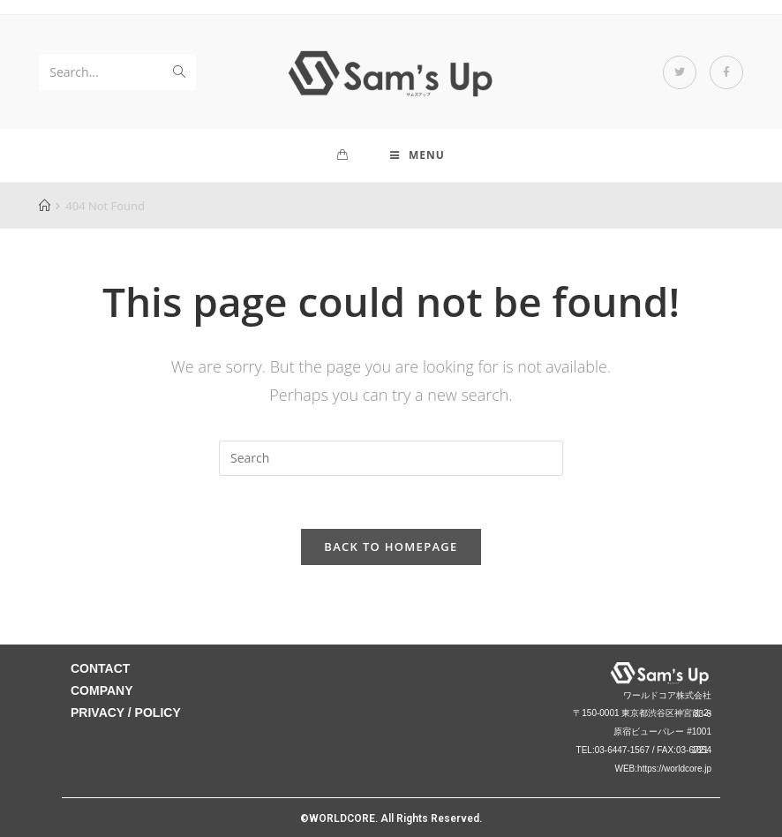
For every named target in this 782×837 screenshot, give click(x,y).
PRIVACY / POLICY (126, 712)
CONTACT (100, 668)
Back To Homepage (390, 546)
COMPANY (102, 690)
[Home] (44, 206)
